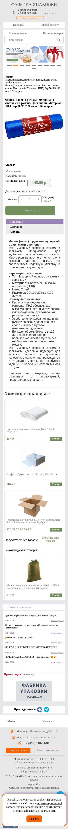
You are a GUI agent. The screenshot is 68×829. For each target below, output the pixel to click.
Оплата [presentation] (15, 231)
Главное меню (17, 33)
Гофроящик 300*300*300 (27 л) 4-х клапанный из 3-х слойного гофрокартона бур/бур (33, 521)
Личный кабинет (50, 24)
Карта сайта (34, 784)
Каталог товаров (53, 33)
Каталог (47, 721)
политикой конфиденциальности (35, 810)
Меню (11, 721)
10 (34, 68)
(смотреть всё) (25, 607)
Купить (30, 210)
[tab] (34, 221)
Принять (34, 818)
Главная (9, 76)
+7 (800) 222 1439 (26, 13)
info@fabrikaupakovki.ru (34, 771)
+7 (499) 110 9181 (26, 10)
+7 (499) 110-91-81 (37, 743)
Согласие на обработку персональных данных (34, 787)
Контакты (18, 24)
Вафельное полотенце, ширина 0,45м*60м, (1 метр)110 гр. (31, 430)
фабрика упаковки (34, 4)
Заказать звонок (30, 18)
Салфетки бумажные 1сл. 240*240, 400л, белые (32, 474)
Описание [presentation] (16, 222)
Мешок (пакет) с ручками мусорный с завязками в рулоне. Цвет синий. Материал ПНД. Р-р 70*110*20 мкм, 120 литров (32, 88)
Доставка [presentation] (16, 226)
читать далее (57, 620)
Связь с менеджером (48, 750)
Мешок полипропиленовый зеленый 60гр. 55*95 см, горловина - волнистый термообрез (33, 586)
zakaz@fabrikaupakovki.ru (38, 767)
